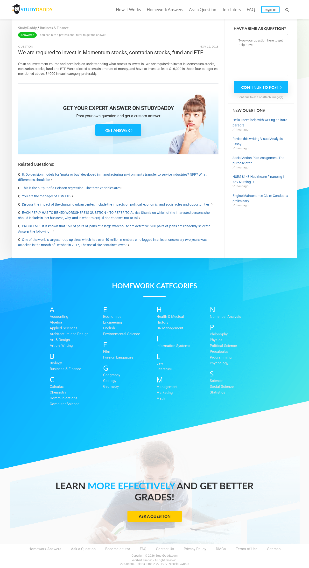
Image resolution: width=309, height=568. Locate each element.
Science (216, 381)
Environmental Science (121, 334)
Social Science (222, 386)
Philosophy (219, 334)
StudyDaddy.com (166, 555)
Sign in (270, 9)
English (109, 328)
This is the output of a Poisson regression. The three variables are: (71, 188)
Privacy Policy (195, 549)
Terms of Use (247, 549)
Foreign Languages (118, 357)
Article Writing (61, 345)
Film (106, 351)
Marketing (164, 392)
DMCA (221, 549)
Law (159, 363)
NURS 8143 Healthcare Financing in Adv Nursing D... (259, 179)
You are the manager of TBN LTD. (46, 196)
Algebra (56, 322)
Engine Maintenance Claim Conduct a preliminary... (260, 198)
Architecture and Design (69, 334)
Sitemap (274, 549)
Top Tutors (231, 9)
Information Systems (173, 346)
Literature (164, 369)
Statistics (217, 392)
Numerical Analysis (225, 316)
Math (160, 398)
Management (166, 387)
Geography (111, 375)
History (162, 322)
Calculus (57, 386)
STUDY (38, 9)
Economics (112, 316)
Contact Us (165, 549)
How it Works (128, 9)
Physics (216, 340)
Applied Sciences (63, 328)
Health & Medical (170, 316)
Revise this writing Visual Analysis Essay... (257, 141)
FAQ (251, 9)
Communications (63, 398)
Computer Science (64, 404)
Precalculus (219, 351)
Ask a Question (202, 9)
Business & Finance (65, 369)
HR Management (169, 328)
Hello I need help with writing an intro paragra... (259, 122)
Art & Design (60, 340)
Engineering (112, 322)
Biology (56, 363)
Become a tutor (117, 549)
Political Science (223, 346)
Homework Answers (165, 9)
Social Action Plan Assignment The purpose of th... (258, 160)
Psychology (219, 363)
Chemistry (58, 392)
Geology (109, 381)
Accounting (59, 316)
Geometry (111, 386)
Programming (221, 357)
